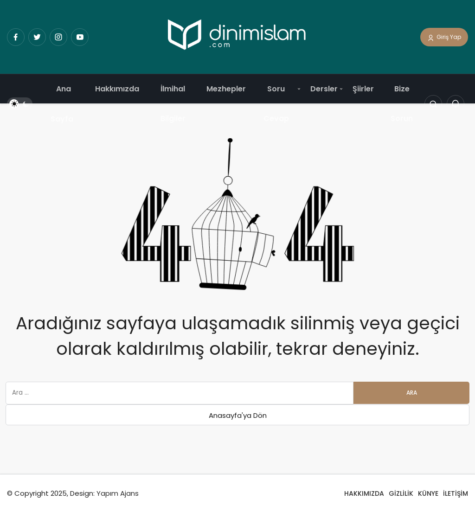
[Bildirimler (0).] (455, 104)
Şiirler (363, 88)
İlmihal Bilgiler (173, 103)
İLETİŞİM (455, 493)
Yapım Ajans (117, 493)
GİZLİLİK (401, 493)
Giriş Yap (444, 37)
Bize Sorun (402, 103)
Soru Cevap (276, 103)
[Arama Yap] (433, 104)
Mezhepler (226, 88)
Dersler (324, 88)
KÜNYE (428, 493)
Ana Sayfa (62, 103)
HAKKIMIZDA (364, 493)
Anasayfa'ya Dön (238, 415)
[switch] (19, 104)
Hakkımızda (117, 88)
